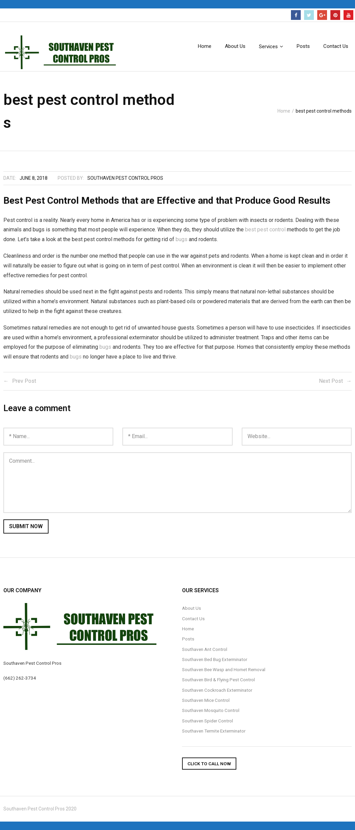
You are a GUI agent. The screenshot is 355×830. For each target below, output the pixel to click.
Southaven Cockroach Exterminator (217, 690)
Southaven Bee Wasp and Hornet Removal (223, 669)
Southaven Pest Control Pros (125, 178)
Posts (188, 638)
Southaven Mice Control (206, 700)
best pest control (265, 229)
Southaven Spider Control (207, 720)
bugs (181, 239)
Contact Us (193, 618)
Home (283, 111)
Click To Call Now (209, 763)
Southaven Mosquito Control (210, 710)
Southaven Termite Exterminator (213, 731)
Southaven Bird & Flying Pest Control (218, 679)
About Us (191, 608)
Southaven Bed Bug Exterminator (214, 659)
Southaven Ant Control (204, 649)
